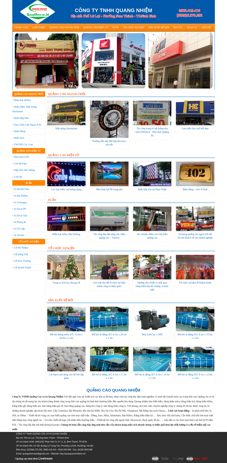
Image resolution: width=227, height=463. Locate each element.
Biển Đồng (19, 131)
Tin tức (178, 27)
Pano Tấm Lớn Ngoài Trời (27, 124)
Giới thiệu (38, 27)
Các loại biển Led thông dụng (66, 189)
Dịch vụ (192, 27)
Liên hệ (206, 27)
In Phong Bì (20, 222)
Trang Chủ (21, 27)
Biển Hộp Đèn (21, 118)
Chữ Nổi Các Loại (23, 144)
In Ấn (115, 27)
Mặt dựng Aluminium (66, 128)
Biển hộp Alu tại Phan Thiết (152, 189)
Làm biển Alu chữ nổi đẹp (195, 128)
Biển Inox (19, 138)
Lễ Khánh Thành (22, 267)
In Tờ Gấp (19, 228)
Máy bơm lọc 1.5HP (152, 334)
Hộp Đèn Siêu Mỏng (24, 170)
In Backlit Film (21, 189)
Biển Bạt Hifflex (22, 100)
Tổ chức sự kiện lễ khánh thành (195, 282)
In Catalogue (20, 202)
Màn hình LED (21, 157)
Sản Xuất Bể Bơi (158, 27)
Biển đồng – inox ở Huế (195, 189)
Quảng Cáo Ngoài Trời (64, 27)
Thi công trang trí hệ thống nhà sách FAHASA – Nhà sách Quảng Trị (152, 132)
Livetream (45, 458)
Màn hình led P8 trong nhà (109, 189)
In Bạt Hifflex (21, 195)
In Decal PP (20, 209)
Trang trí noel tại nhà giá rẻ (66, 282)
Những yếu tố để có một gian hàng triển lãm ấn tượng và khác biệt (152, 286)
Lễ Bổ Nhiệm (21, 247)
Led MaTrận (20, 163)
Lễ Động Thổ (21, 254)
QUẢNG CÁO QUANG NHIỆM (113, 390)
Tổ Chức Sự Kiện (133, 27)
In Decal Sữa (20, 215)
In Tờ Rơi (19, 235)
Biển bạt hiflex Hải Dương (66, 234)
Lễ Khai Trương (22, 261)
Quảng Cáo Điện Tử (95, 27)
